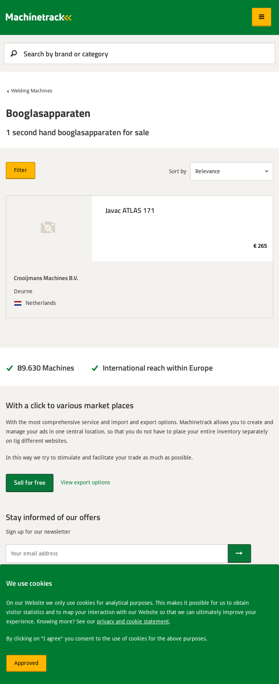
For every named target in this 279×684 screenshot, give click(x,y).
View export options (85, 482)
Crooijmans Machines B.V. (46, 277)
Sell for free (29, 482)
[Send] (239, 553)
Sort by (177, 171)
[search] (139, 53)
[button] (261, 17)
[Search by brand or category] (139, 53)
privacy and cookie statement (133, 621)
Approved (26, 663)
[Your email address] (117, 553)
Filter (20, 170)
